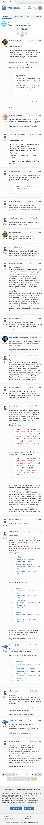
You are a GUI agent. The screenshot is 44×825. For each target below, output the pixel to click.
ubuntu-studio (13, 337)
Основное (7, 16)
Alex (10, 532)
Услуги (6, 816)
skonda (11, 201)
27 (22, 34)
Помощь (28, 816)
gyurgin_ (12, 247)
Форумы (28, 819)
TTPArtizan (13, 134)
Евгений (12, 232)
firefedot (11, 40)
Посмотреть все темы (23, 25)
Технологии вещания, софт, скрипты (21, 23)
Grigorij (11, 218)
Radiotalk (18, 16)
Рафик (11, 741)
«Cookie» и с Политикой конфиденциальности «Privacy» (20, 796)
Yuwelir (11, 356)
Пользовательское (34, 16)
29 (22, 35)
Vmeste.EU (13, 8)
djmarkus (12, 115)
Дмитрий (12, 406)
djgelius (11, 171)
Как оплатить (8, 819)
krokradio (12, 263)
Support (11, 645)
